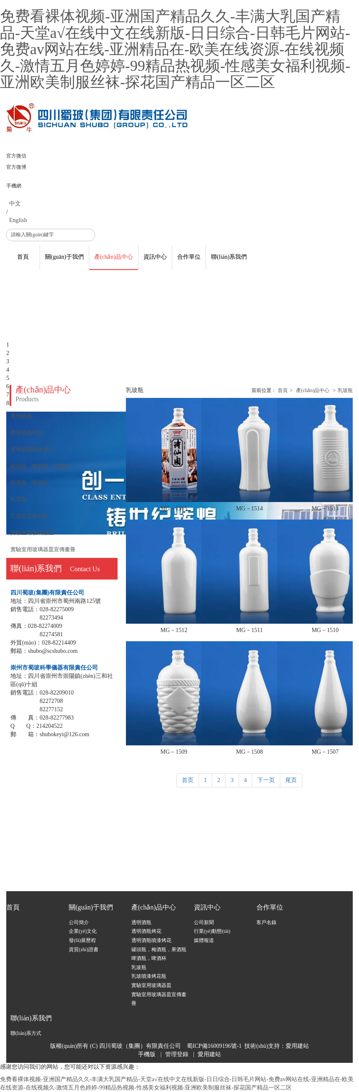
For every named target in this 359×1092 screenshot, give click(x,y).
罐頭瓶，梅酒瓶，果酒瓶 (158, 949)
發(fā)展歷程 (82, 940)
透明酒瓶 (141, 922)
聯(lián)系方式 (25, 1033)
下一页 (266, 780)
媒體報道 (204, 940)
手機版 (147, 1054)
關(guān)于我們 (91, 907)
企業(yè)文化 (83, 931)
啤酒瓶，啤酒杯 (148, 958)
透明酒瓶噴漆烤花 (151, 940)
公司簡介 (79, 922)
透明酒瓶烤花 (146, 931)
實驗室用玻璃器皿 (151, 985)
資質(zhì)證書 (83, 949)
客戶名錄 (266, 922)
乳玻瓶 (345, 390)
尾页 (291, 780)
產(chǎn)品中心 (312, 390)
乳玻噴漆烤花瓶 (148, 976)
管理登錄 (176, 1054)
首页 (187, 780)
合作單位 (269, 907)
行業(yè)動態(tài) (212, 931)
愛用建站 (297, 1046)
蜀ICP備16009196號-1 (214, 1046)
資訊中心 (207, 907)
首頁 (283, 390)
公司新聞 (204, 922)
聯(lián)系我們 (31, 1018)
